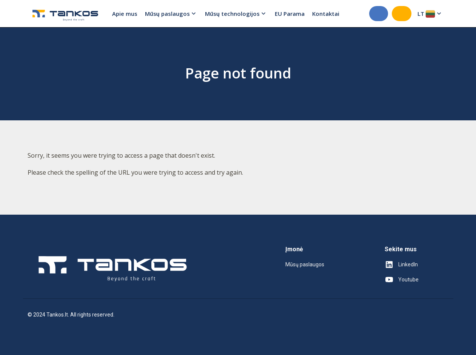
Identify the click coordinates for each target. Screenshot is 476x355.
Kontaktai (325, 13)
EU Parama (290, 13)
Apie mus (124, 13)
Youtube (402, 279)
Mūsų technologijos (236, 13)
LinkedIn (401, 264)
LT (430, 13)
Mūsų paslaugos (171, 13)
